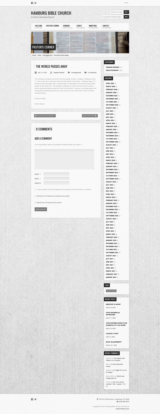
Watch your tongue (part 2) (115, 377)
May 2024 (109, 154)
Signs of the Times (89, 116)
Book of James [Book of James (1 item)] (111, 291)
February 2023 (111, 200)
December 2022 (111, 206)
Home (126, 3)
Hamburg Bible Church (51, 13)
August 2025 (111, 108)
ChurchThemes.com (122, 409)
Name (38, 174)
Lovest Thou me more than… (45, 116)
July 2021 (109, 259)
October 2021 (111, 249)
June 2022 (109, 225)
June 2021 (109, 262)
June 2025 (109, 114)
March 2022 (110, 234)
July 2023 (109, 185)
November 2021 (112, 246)
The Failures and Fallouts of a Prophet (115, 359)
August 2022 (111, 219)
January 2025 (111, 129)
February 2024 (111, 163)
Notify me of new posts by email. (49, 202)
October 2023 (111, 176)
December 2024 (111, 132)
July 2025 (109, 111)
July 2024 (109, 148)
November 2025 (112, 99)
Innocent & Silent (113, 304)
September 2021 (112, 252)
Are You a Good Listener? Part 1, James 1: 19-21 (116, 384)
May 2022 (109, 228)
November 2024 (112, 136)
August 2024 (111, 145)
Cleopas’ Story (112, 334)
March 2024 (110, 160)
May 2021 (109, 265)
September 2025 (112, 105)
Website (38, 183)
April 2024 (110, 157)
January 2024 (111, 166)
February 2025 (111, 126)
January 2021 (111, 277)
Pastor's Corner (43, 47)
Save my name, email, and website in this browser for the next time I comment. (64, 189)
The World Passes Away (61, 55)
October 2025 (111, 102)
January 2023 (111, 203)
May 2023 (109, 191)
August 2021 (111, 256)
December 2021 (111, 243)
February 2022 (111, 237)
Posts (39, 55)
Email (38, 179)
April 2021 (110, 268)
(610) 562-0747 (124, 401)
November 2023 (112, 172)
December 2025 (111, 96)
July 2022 (109, 222)
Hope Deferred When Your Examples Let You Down (116, 324)
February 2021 (111, 274)
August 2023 (111, 182)
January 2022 (111, 240)
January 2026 (111, 92)
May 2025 (109, 117)
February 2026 (111, 89)
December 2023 (111, 169)
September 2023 (112, 179)
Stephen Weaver (58, 72)
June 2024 (109, 151)
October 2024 (111, 139)
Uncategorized (47, 55)
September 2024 (112, 142)
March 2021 (110, 271)
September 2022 (112, 216)
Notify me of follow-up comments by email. (53, 196)
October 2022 (111, 212)
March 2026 (110, 86)
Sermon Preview (112, 67)
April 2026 (110, 83)
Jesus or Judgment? (114, 342)
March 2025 (110, 123)
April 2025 (110, 120)
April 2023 (110, 194)
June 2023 (109, 188)
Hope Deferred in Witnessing (113, 314)
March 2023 (110, 197)
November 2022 (112, 209)
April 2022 (110, 231)
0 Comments (92, 72)
